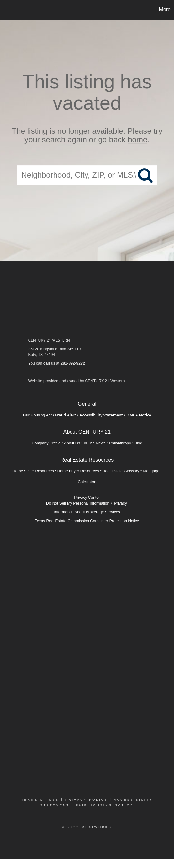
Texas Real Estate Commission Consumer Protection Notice (87, 521)
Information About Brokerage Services (87, 512)
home (137, 139)
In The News (94, 443)
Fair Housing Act (37, 415)
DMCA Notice (138, 415)
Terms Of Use (40, 799)
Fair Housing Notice (105, 805)
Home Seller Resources (33, 471)
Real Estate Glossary (121, 471)
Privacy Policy (86, 799)
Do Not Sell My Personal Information (77, 503)
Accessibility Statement (101, 415)
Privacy (121, 503)
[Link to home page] (6, 10)
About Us (72, 443)
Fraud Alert (65, 415)
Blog (138, 443)
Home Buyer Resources (78, 471)
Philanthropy (120, 443)
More (165, 9)
